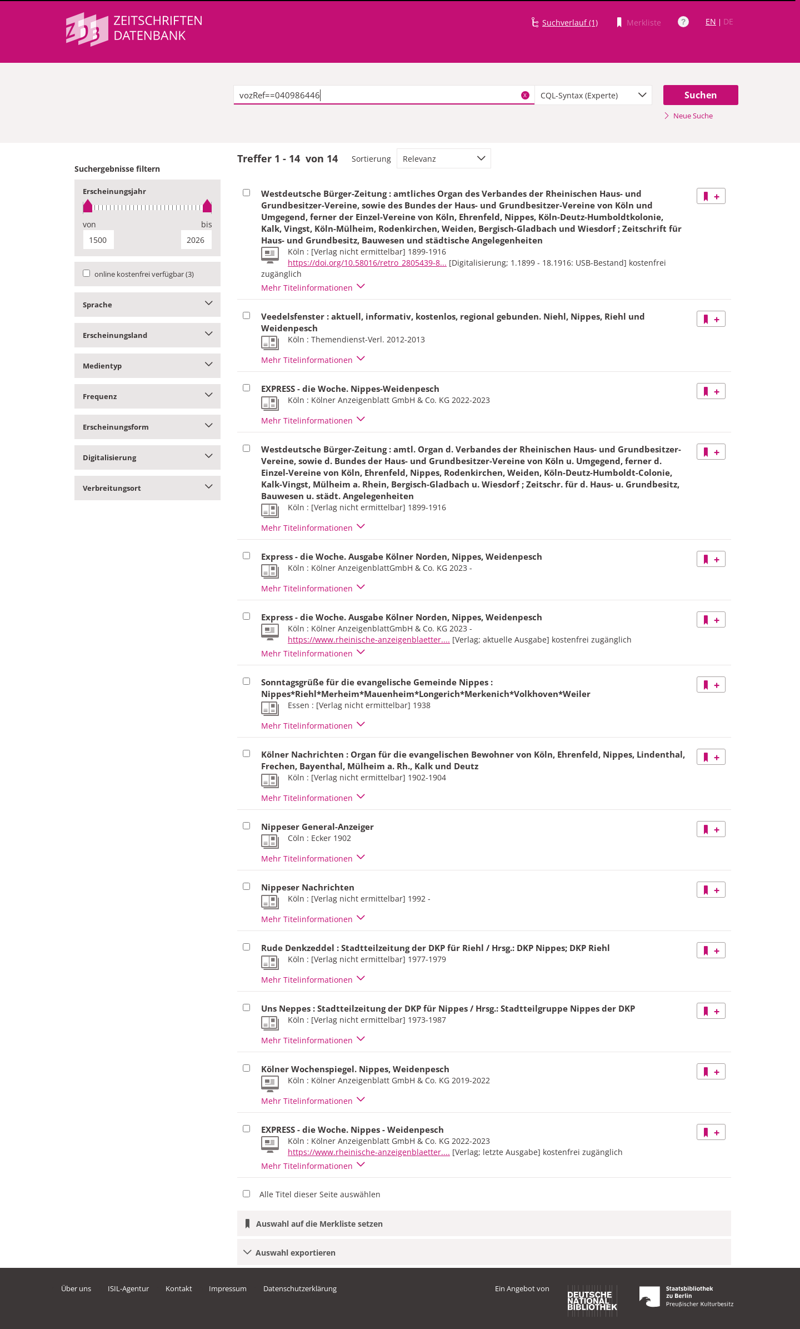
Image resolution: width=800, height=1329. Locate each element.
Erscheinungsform (147, 427)
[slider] (147, 208)
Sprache (147, 305)
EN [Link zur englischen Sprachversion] (711, 21)
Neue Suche (688, 116)
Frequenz (147, 396)
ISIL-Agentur (128, 1288)
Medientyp (147, 366)
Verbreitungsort (147, 488)
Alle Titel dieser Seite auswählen (320, 1194)
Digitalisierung (147, 457)
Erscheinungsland (147, 335)
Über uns (76, 1288)
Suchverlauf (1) (570, 22)
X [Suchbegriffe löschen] (525, 95)
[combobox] (593, 95)
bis (206, 224)
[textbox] (384, 95)
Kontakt (179, 1288)
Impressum (228, 1288)
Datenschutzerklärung (300, 1288)
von (89, 224)
